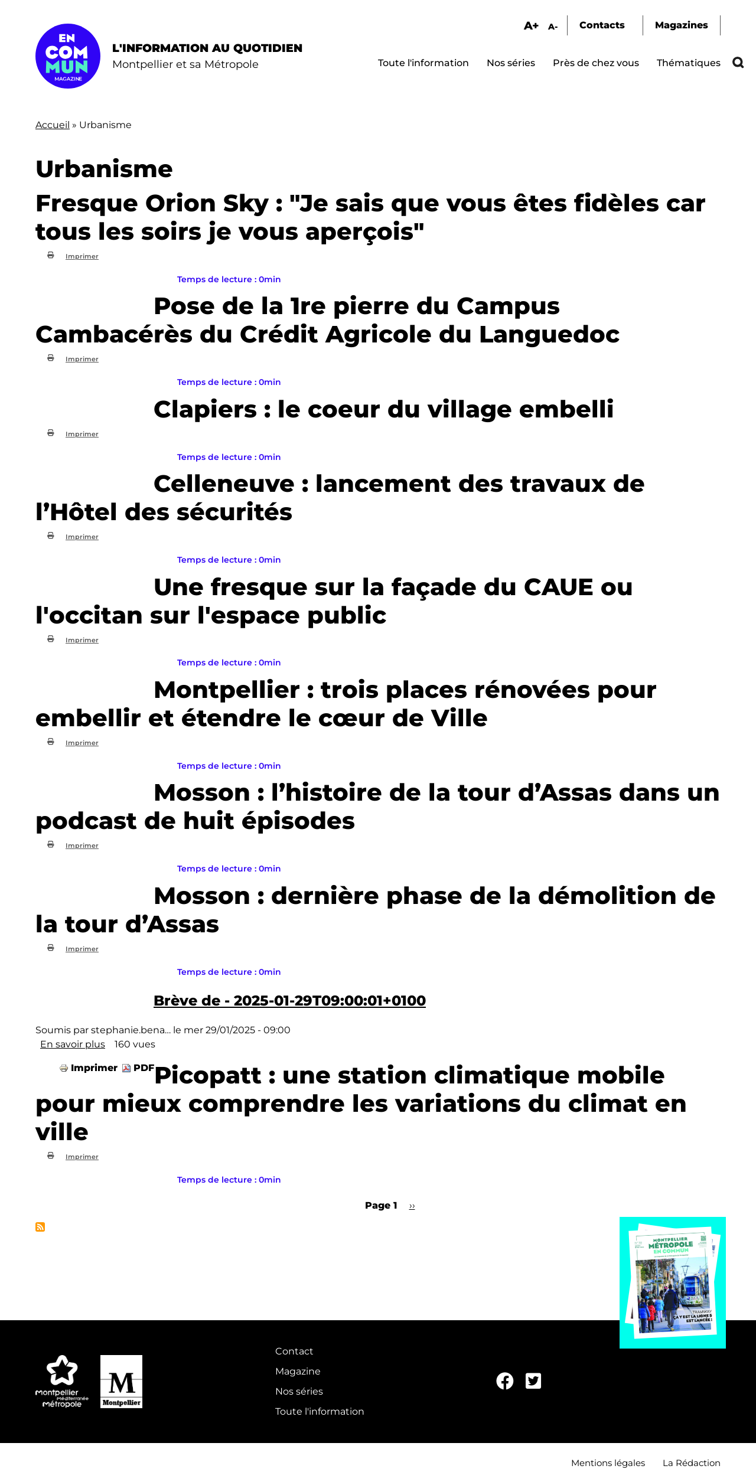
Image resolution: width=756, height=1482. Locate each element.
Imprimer (82, 256)
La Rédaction (692, 1462)
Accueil (52, 124)
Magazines (681, 25)
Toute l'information (423, 62)
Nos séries (511, 62)
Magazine (298, 1371)
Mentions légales (608, 1462)
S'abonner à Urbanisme (40, 1227)
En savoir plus (72, 1044)
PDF (143, 1067)
